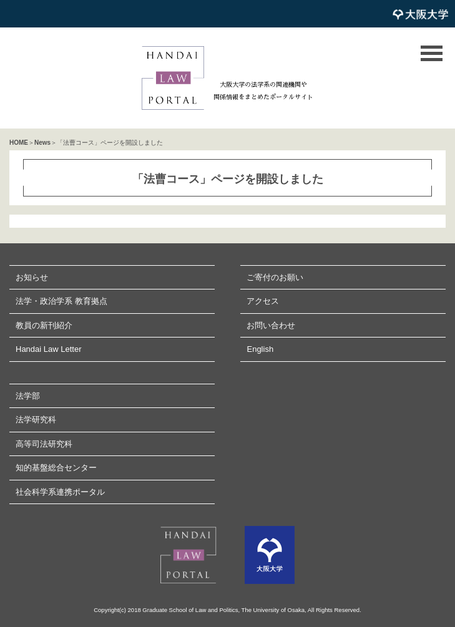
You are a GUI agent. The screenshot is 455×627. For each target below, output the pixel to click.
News (42, 142)
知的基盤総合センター (56, 467)
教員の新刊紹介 (44, 325)
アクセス (263, 301)
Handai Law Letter (49, 349)
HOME (18, 142)
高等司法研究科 (44, 444)
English (260, 349)
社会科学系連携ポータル (60, 492)
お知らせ (32, 277)
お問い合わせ (271, 325)
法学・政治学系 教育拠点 (61, 301)
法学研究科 (36, 419)
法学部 (28, 396)
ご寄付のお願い (275, 277)
